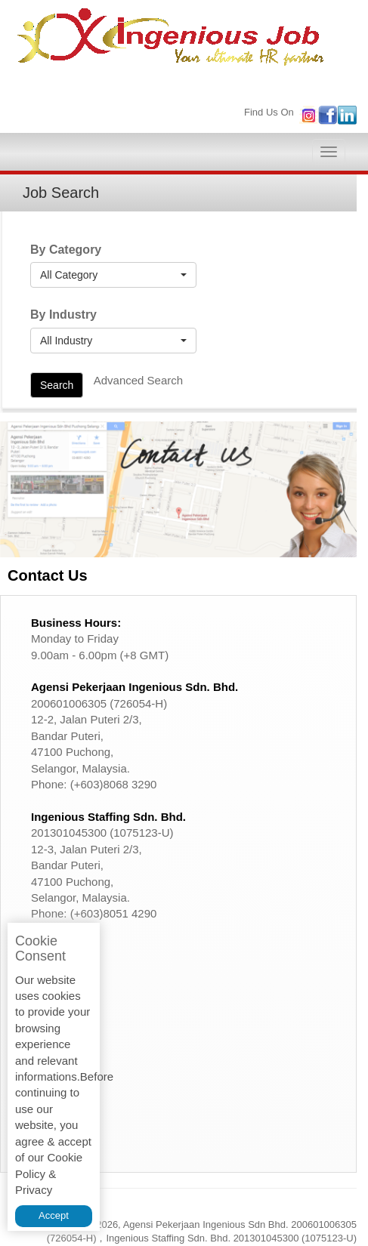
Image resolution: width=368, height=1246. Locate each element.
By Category (65, 249)
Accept (54, 1215)
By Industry (63, 314)
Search (56, 385)
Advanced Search (138, 380)
